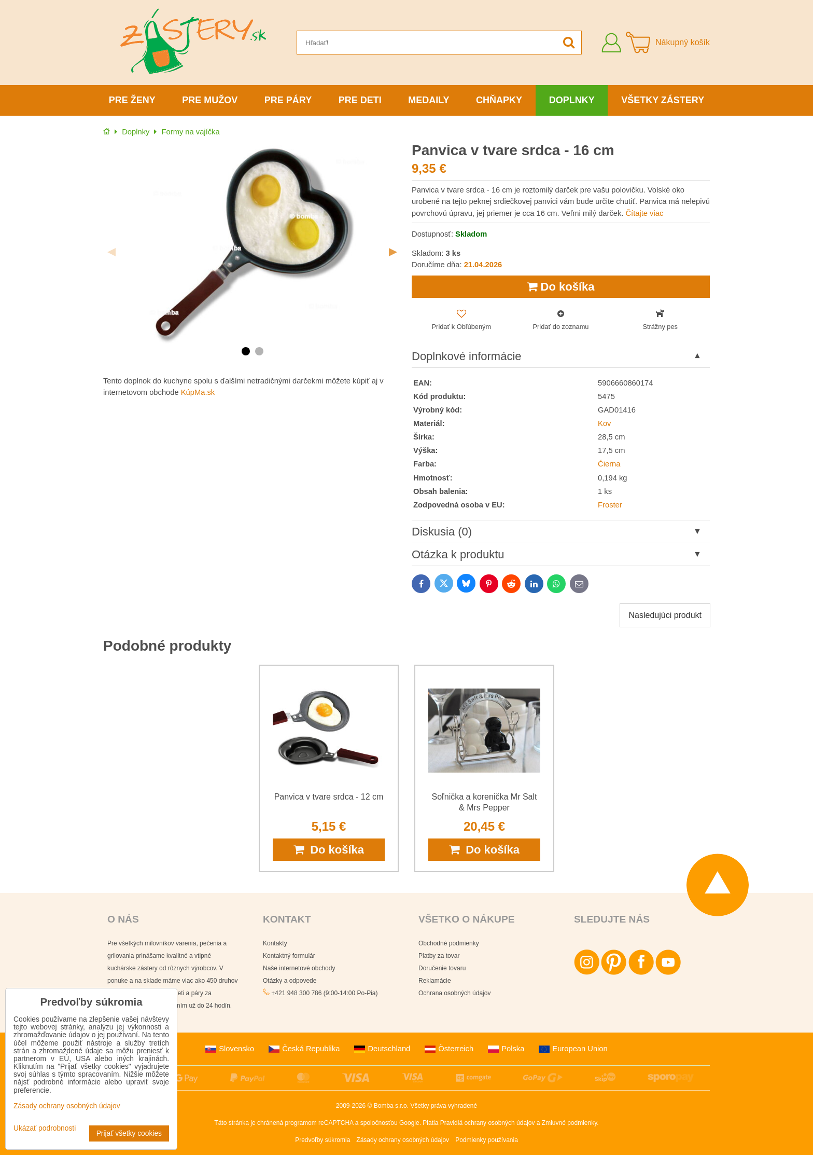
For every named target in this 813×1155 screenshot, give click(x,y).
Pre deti (360, 100)
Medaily (428, 100)
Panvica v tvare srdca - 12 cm (329, 796)
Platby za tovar (438, 955)
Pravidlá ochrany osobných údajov (487, 1122)
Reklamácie (434, 980)
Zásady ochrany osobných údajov (402, 1140)
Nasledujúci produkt (665, 615)
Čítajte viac (644, 213)
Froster (610, 505)
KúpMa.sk (198, 392)
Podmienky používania (486, 1140)
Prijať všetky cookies (129, 1133)
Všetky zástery (662, 100)
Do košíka (560, 286)
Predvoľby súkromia (322, 1140)
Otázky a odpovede (289, 980)
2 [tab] (259, 351)
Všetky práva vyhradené (443, 1105)
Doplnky (572, 100)
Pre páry (288, 100)
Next (393, 252)
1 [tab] (246, 351)
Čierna (609, 464)
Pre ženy (132, 100)
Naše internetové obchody (299, 968)
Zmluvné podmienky (569, 1122)
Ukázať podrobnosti (44, 1128)
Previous (111, 252)
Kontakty (275, 943)
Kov (604, 423)
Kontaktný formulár (289, 955)
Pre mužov (209, 100)
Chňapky (499, 100)
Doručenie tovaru (442, 968)
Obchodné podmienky (448, 943)
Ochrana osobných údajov (454, 993)
